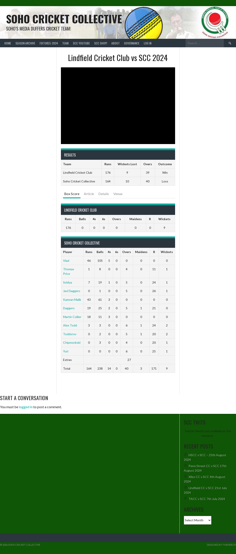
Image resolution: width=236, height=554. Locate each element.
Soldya (67, 282)
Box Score (71, 194)
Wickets (164, 219)
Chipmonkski (71, 342)
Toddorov (69, 334)
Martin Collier (72, 317)
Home (7, 43)
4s (94, 219)
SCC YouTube (81, 43)
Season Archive (25, 43)
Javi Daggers (71, 291)
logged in (26, 407)
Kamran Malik (72, 299)
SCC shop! (100, 43)
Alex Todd (70, 325)
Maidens (135, 219)
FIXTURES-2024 (49, 43)
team (65, 43)
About (115, 43)
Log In (147, 43)
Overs (116, 219)
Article (89, 194)
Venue (117, 194)
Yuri (65, 351)
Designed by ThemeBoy (221, 544)
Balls (82, 219)
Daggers (69, 308)
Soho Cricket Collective (64, 18)
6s (103, 219)
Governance (131, 43)
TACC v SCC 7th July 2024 (207, 499)
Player (67, 252)
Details (103, 194)
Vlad (66, 260)
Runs (68, 219)
